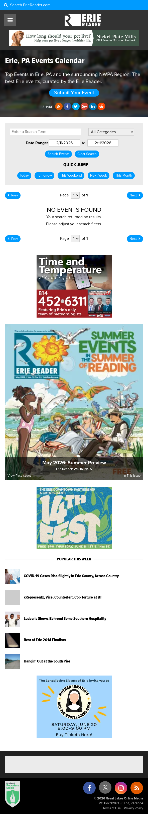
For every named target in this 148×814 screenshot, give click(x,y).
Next (134, 195)
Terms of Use (112, 808)
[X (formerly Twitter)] (105, 789)
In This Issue (131, 475)
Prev (13, 195)
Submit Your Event (74, 92)
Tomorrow (44, 175)
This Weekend (71, 175)
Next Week (98, 175)
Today (24, 175)
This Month (123, 175)
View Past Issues (19, 475)
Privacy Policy (133, 808)
